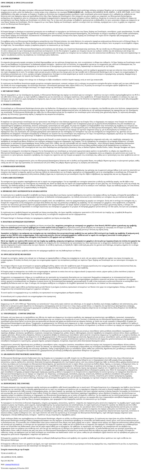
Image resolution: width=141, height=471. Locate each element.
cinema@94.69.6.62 (12, 464)
